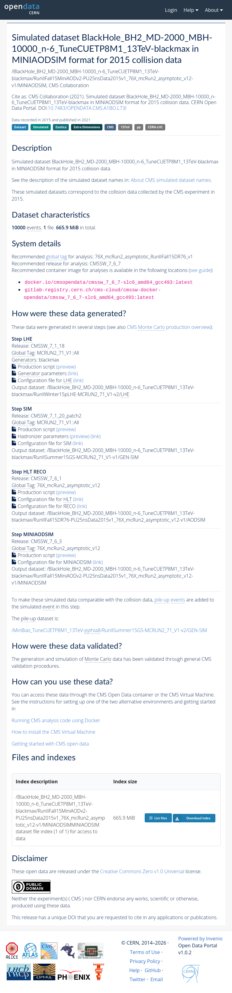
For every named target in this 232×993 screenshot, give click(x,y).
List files (158, 818)
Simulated (41, 127)
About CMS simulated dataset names (171, 180)
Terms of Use (145, 952)
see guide (200, 270)
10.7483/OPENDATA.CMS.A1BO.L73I (87, 108)
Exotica (61, 127)
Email (156, 979)
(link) (73, 373)
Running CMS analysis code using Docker (56, 720)
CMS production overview (168, 327)
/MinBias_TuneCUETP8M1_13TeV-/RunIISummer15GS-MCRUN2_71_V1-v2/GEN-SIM (109, 630)
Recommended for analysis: (53, 256)
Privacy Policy (145, 961)
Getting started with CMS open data (50, 743)
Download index (192, 818)
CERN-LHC (155, 127)
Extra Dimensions (87, 127)
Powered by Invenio (200, 938)
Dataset (20, 127)
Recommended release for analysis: (50, 263)
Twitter (138, 979)
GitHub (153, 970)
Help (134, 970)
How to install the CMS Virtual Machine (53, 732)
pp (139, 127)
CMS (110, 127)
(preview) (66, 366)
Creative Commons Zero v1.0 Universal (142, 871)
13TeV (125, 127)
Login (171, 10)
